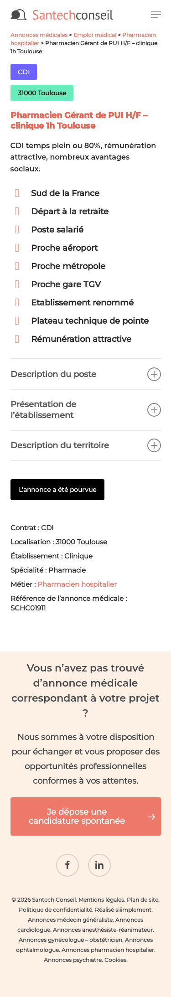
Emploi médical (94, 34)
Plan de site (142, 899)
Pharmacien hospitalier (77, 584)
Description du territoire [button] (85, 445)
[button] (156, 14)
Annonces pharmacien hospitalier (108, 949)
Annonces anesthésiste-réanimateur (103, 929)
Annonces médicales (38, 34)
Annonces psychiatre (73, 959)
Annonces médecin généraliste (70, 919)
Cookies (115, 959)
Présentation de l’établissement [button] (85, 409)
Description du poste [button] (85, 374)
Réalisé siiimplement (123, 909)
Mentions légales (101, 899)
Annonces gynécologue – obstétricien (70, 939)
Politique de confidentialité (55, 909)
